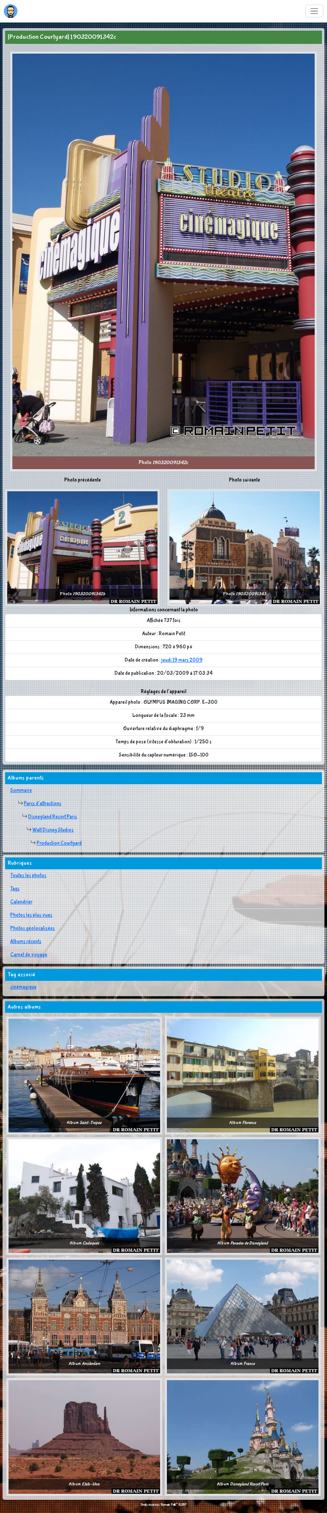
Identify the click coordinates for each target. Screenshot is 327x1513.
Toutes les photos (28, 876)
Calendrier (21, 902)
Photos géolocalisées (32, 928)
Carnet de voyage (28, 955)
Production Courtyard (59, 843)
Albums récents (25, 942)
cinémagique (23, 987)
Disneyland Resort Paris (52, 817)
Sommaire (21, 791)
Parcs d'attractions (42, 804)
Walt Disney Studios (53, 830)
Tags (15, 889)
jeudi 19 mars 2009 (182, 660)
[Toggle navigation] (314, 11)
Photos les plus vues (31, 915)
